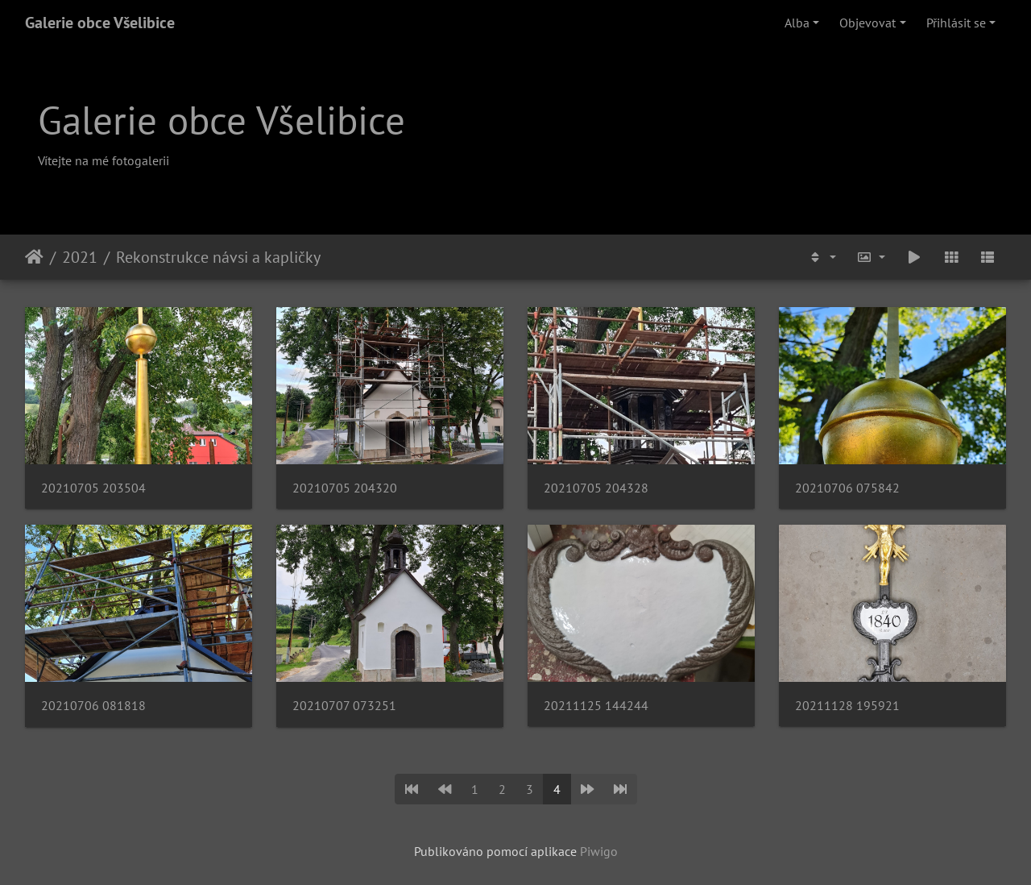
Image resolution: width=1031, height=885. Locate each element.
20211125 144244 (596, 705)
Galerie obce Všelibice (100, 22)
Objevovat (867, 23)
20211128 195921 (847, 705)
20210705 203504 (93, 488)
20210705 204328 (596, 488)
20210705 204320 (344, 488)
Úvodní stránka (34, 257)
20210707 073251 (344, 705)
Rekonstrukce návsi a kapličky (218, 257)
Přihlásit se (956, 23)
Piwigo (599, 851)
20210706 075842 (847, 488)
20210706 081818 (93, 705)
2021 (79, 257)
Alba (797, 23)
